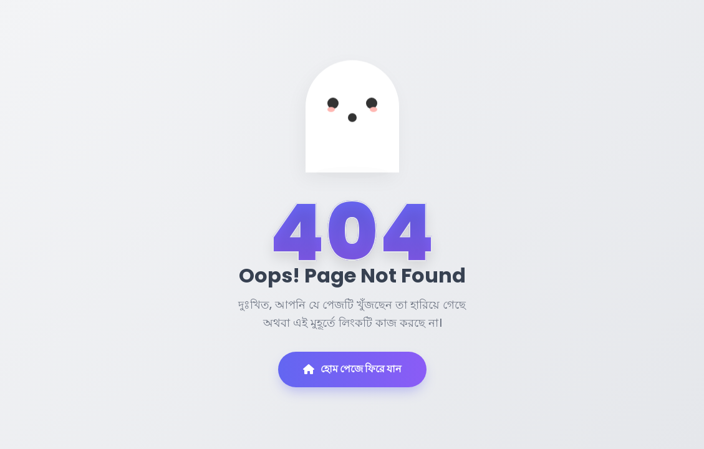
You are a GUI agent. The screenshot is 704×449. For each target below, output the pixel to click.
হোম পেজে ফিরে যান (352, 369)
